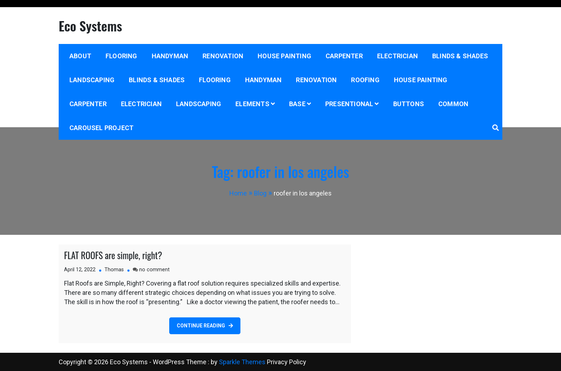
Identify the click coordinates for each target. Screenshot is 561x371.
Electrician (397, 56)
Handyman (170, 56)
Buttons (408, 104)
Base (297, 104)
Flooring (121, 56)
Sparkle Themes (242, 362)
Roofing (365, 80)
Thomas (114, 270)
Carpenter (344, 56)
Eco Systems (90, 25)
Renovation (223, 56)
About (80, 56)
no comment (154, 270)
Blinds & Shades (460, 56)
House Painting (284, 56)
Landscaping (91, 80)
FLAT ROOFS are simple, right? (113, 255)
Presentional (349, 104)
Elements (252, 104)
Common (453, 104)
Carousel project (101, 128)
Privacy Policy (286, 362)
